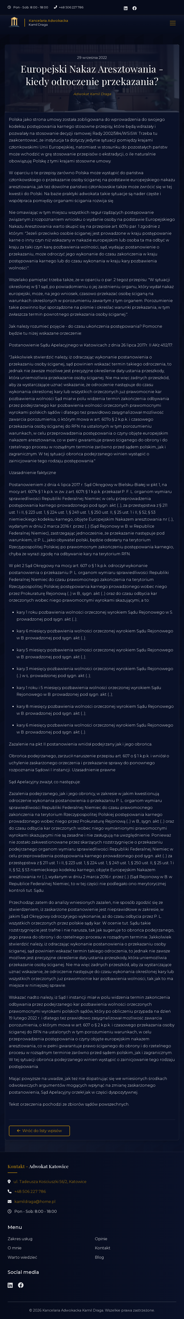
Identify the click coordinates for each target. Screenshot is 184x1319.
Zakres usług (20, 1239)
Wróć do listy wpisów (39, 1130)
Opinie (101, 1239)
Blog (99, 1257)
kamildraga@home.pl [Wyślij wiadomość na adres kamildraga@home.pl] (35, 1201)
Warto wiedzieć (22, 1257)
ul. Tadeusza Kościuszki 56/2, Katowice (49, 1181)
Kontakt (102, 1248)
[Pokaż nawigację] (172, 22)
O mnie (15, 1248)
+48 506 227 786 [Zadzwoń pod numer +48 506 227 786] (71, 7)
